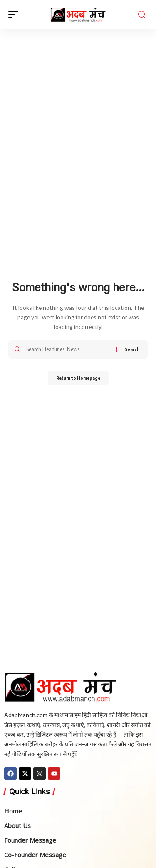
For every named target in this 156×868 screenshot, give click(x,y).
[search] (142, 14)
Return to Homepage (78, 378)
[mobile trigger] (15, 14)
